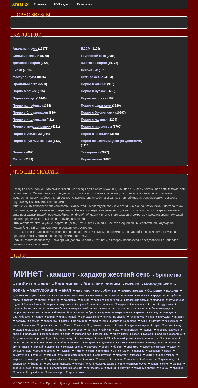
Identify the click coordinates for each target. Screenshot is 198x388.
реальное (77, 329)
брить (93, 312)
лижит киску (121, 334)
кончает (51, 355)
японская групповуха (133, 363)
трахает (29, 300)
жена (105, 321)
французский (166, 355)
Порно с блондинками (31, 112)
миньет (112, 368)
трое (153, 304)
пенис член (139, 304)
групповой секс (22, 308)
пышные (178, 368)
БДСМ (86, 48)
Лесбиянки (90, 70)
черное (38, 316)
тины (144, 321)
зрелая (140, 312)
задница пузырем (139, 325)
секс (96, 308)
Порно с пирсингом (97, 126)
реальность (106, 304)
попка (19, 290)
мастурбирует (22, 316)
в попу (65, 321)
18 (115, 350)
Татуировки (90, 152)
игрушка (76, 359)
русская (148, 334)
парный (148, 329)
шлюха (172, 342)
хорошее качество (168, 329)
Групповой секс (94, 56)
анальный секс (22, 368)
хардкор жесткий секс (116, 274)
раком (168, 350)
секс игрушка (103, 355)
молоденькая (50, 334)
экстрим (90, 342)
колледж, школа (73, 346)
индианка (133, 359)
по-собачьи (106, 290)
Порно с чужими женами (33, 141)
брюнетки (36, 363)
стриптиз (57, 325)
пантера (92, 329)
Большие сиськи (26, 56)
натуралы (164, 316)
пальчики (114, 295)
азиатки (41, 308)
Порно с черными (95, 134)
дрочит (55, 300)
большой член (33, 304)
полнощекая (131, 329)
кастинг (125, 368)
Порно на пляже (94, 98)
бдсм (173, 346)
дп (50, 338)
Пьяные (19, 152)
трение (85, 300)
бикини (118, 346)
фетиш (80, 312)
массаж (137, 355)
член (69, 325)
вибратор (133, 346)
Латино (79, 350)
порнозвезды (21, 342)
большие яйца (63, 312)
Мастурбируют (25, 77)
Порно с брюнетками (98, 112)
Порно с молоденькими (32, 126)
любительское (33, 283)
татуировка (66, 304)
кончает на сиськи (114, 316)
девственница (65, 338)
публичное (97, 325)
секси (16, 325)
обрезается (149, 359)
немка (53, 342)
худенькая (167, 304)
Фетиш (18, 159)
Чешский (65, 350)
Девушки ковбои (23, 338)
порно (67, 334)
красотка (103, 350)
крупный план (86, 304)
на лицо (83, 290)
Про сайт (52, 383)
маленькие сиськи (137, 300)
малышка (143, 295)
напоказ (139, 350)
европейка (50, 321)
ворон (105, 346)
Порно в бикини (94, 84)
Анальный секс (25, 48)
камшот (63, 274)
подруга (21, 321)
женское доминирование (76, 355)
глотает (156, 321)
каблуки (106, 329)
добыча (35, 321)
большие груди (22, 350)
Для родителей (69, 383)
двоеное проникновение (67, 368)
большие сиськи (102, 283)
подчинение (107, 342)
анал (67, 290)
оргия (43, 325)
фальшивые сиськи (28, 329)
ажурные (39, 342)
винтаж (90, 359)
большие (155, 290)
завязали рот (83, 334)
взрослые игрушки (154, 346)
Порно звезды (24, 98)
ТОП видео (62, 4)
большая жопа (90, 316)
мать (110, 325)
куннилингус (169, 359)
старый (38, 355)
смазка (123, 342)
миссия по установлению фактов (96, 363)
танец (154, 363)
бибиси (49, 329)
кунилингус (96, 295)
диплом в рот (56, 372)
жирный (38, 346)
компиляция (85, 338)
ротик (41, 338)
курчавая (154, 350)
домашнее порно (25, 295)
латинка (35, 312)
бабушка (92, 346)
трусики (121, 308)
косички (117, 359)
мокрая (107, 308)
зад (117, 329)
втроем (173, 338)
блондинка (67, 283)
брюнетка (168, 275)
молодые (159, 300)
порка (169, 325)
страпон (125, 350)
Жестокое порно (94, 63)
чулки (144, 308)
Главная (40, 4)
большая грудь (161, 308)
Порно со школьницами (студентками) (111, 141)
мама (133, 308)
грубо (157, 325)
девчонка (53, 346)
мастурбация (44, 290)
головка (104, 359)
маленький (102, 334)
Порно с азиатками (96, 105)
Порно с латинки (94, 119)
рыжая (17, 334)
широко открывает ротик (28, 359)
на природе (80, 321)
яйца (63, 342)
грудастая (159, 295)
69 (108, 338)
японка (62, 329)
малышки (30, 325)
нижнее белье (58, 308)
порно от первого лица (108, 300)
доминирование (46, 350)
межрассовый (80, 308)
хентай (150, 355)
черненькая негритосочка (116, 312)
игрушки (123, 304)
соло (47, 312)
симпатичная (21, 355)
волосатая (32, 334)
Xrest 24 (21, 4)
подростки (19, 312)
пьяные (129, 295)
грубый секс (36, 372)
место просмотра (148, 338)
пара (151, 316)
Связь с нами (112, 383)
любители (122, 355)
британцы (41, 368)
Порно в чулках (94, 91)
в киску (164, 368)
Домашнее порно (27, 63)
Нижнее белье (92, 77)
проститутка (76, 372)
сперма (51, 304)
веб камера (172, 321)
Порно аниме (92, 159)
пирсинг (179, 316)
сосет (135, 334)
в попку (154, 312)
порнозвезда (132, 290)
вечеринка (137, 342)
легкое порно (95, 368)
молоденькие (158, 284)
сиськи (133, 284)
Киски (18, 70)
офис (165, 363)
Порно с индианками (30, 119)
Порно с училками (28, 134)
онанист (75, 342)
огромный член (57, 359)
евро (100, 338)
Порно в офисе (25, 91)
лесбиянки (70, 300)
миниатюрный (68, 316)
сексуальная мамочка (69, 295)
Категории (84, 4)
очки (91, 350)
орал (95, 321)
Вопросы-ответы (91, 383)
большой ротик (124, 338)
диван (51, 316)
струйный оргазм (145, 368)
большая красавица (169, 334)
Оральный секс (25, 84)
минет (29, 273)
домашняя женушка (59, 363)
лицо (179, 325)
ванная (177, 363)
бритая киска (21, 346)
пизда (46, 295)
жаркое (81, 325)
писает (20, 372)
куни (121, 325)
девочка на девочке (124, 321)
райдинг (172, 290)
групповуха (137, 316)
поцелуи (168, 312)
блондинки (20, 363)
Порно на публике (27, 105)
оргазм (42, 300)
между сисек (156, 342)
